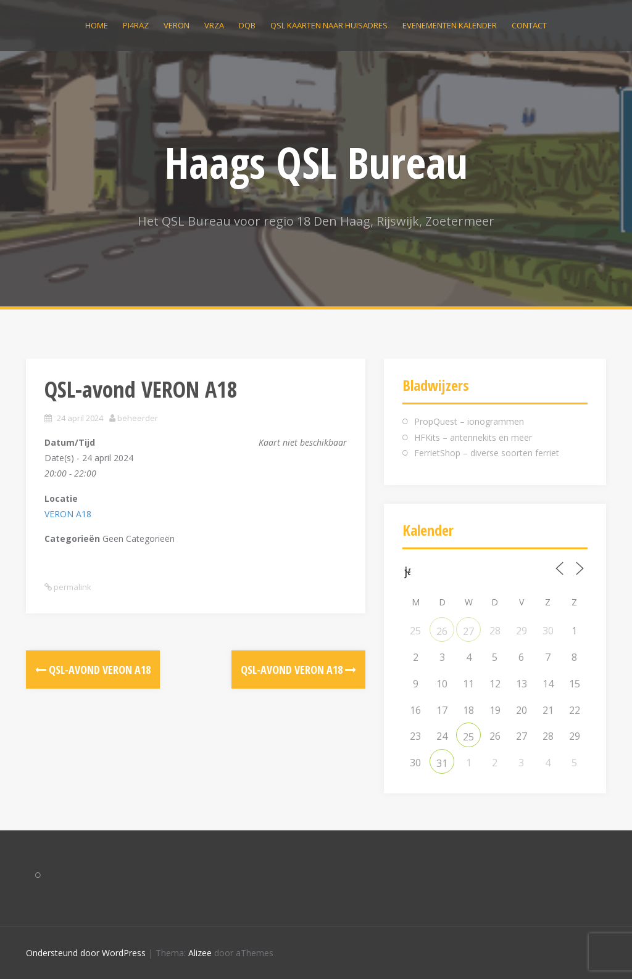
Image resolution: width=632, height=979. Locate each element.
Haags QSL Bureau (316, 162)
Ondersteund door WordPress (86, 953)
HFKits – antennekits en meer (473, 437)
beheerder (137, 418)
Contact (529, 25)
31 (441, 763)
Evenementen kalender (449, 25)
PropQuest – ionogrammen (469, 421)
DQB (247, 25)
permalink (71, 586)
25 (468, 736)
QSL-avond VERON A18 (93, 669)
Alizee (200, 953)
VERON (176, 25)
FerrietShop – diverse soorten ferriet (486, 453)
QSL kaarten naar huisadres (329, 25)
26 (441, 631)
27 (468, 631)
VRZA (214, 25)
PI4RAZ (136, 25)
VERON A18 (67, 514)
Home (96, 25)
